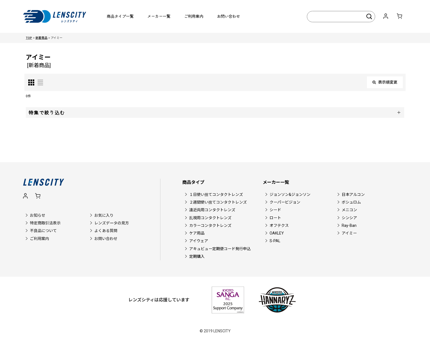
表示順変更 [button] (384, 82)
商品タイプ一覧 (120, 16)
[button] (215, 112)
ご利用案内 (193, 16)
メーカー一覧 (158, 16)
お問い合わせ (228, 16)
